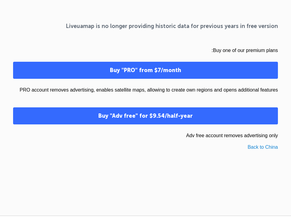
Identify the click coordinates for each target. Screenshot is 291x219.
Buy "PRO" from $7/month (145, 70)
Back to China (262, 147)
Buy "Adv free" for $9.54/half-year (145, 116)
